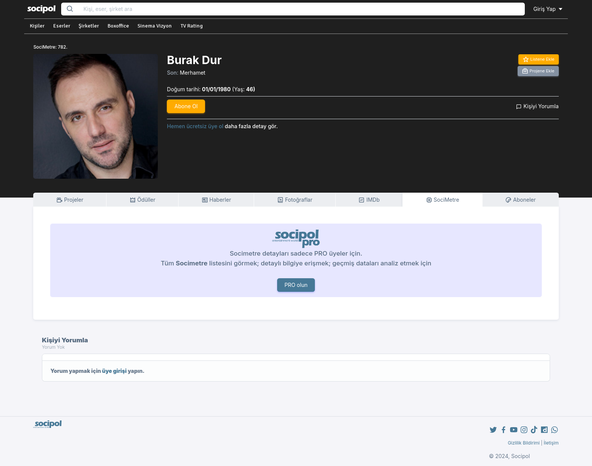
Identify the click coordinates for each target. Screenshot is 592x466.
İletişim (551, 443)
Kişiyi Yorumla (537, 106)
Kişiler (37, 26)
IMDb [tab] (368, 200)
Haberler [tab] (216, 200)
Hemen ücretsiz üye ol (195, 126)
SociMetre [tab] (442, 200)
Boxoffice (118, 26)
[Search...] (302, 9)
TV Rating (191, 26)
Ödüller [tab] (143, 200)
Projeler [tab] (69, 200)
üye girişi (114, 371)
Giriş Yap (548, 9)
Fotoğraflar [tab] (295, 200)
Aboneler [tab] (520, 200)
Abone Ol (185, 106)
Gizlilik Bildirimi (524, 443)
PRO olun (295, 285)
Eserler (61, 26)
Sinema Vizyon (154, 26)
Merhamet (192, 72)
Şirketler (89, 26)
